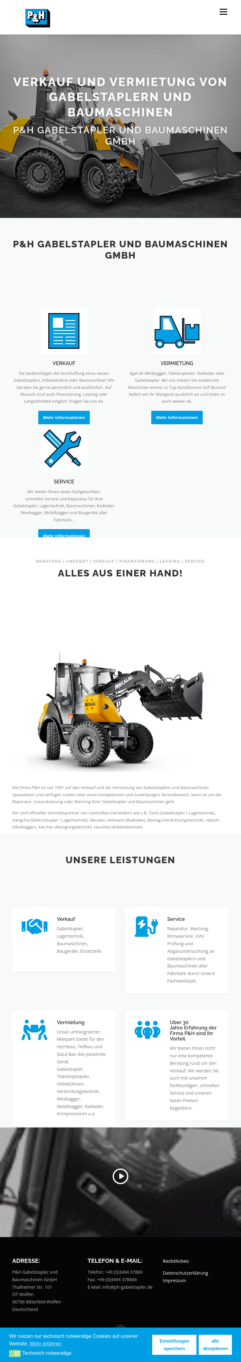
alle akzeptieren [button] (215, 1345)
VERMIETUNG (177, 419)
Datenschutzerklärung (185, 1273)
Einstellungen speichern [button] (174, 1345)
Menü (223, 11)
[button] (15, 1353)
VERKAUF (64, 419)
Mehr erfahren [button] (46, 1343)
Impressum (174, 1280)
